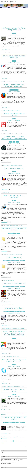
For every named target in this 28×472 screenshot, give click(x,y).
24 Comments (17, 173)
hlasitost (8, 386)
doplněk (4, 133)
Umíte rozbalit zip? (14, 257)
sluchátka (22, 386)
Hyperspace (11, 436)
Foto (14, 141)
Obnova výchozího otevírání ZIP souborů (14, 229)
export (4, 192)
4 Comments (18, 143)
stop (19, 110)
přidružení (19, 254)
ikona (7, 110)
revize (12, 225)
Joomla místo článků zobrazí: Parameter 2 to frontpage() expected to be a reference (14, 333)
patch (14, 356)
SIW (23, 328)
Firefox (4, 81)
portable (21, 412)
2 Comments (18, 313)
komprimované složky (10, 254)
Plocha (10, 304)
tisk (19, 225)
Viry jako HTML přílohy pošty (6, 463)
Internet (14, 60)
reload (15, 110)
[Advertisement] (14, 16)
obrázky (13, 165)
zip (19, 165)
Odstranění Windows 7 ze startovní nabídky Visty (9, 457)
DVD (7, 328)
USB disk (14, 52)
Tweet (2, 49)
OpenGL (15, 436)
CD (5, 328)
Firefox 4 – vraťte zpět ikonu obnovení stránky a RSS (14, 85)
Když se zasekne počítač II (14, 308)
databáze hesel (5, 412)
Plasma (18, 436)
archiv (4, 280)
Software (16, 89)
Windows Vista (16, 233)
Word (21, 225)
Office (17, 141)
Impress (10, 165)
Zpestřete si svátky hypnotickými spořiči (14, 418)
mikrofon (11, 386)
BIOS (4, 328)
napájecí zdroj (14, 328)
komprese (10, 280)
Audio (11, 141)
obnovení (6, 304)
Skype (19, 386)
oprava (11, 356)
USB (12, 52)
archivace (7, 280)
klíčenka (18, 412)
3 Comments (18, 288)
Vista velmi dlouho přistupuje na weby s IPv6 (14, 57)
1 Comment (18, 396)
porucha (21, 328)
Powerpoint (17, 165)
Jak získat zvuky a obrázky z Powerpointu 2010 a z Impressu (14, 137)
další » (3, 442)
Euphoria (5, 436)
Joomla (8, 356)
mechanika (10, 328)
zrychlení (23, 81)
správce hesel (3, 414)
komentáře (5, 225)
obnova (15, 254)
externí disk (5, 52)
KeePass (15, 412)
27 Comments (17, 34)
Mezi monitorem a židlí (8, 1)
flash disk (10, 412)
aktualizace (5, 356)
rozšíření (16, 133)
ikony (4, 304)
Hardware (14, 33)
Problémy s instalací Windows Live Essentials (9, 462)
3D (3, 436)
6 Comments (18, 235)
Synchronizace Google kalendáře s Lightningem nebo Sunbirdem (12, 459)
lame (6, 192)
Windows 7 (20, 81)
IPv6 (6, 81)
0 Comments (18, 62)
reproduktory (15, 386)
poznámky (9, 225)
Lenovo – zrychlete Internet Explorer (14, 114)
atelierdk (9, 34)
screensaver (22, 436)
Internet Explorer (9, 133)
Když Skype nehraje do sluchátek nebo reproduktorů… (14, 360)
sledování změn (16, 225)
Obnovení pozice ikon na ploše (14, 283)
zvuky (21, 165)
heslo (13, 412)
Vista (17, 81)
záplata (18, 356)
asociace (4, 254)
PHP (15, 356)
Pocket (5, 49)
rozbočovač (9, 52)
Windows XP (22, 260)
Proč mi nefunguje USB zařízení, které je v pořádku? (14, 29)
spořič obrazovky (4, 438)
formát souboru (6, 165)
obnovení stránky (11, 110)
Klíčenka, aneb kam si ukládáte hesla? (14, 390)
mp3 (8, 192)
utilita (12, 304)
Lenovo (13, 133)
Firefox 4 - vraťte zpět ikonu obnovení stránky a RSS (10, 460)
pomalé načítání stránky (12, 81)
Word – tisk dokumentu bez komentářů (14, 196)
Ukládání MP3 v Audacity (14, 168)
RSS (17, 110)
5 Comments (18, 262)
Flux (8, 436)
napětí (18, 328)
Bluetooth (4, 386)
